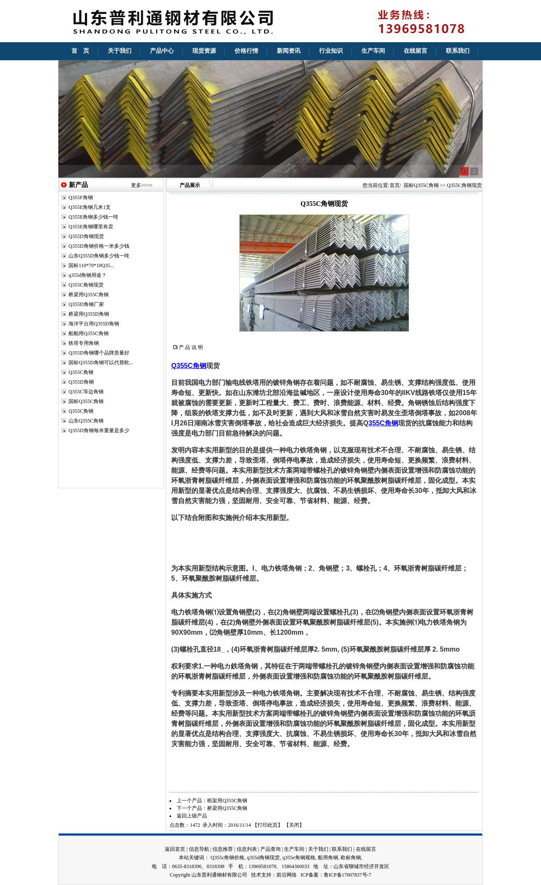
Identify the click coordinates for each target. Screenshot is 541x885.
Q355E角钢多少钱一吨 (93, 217)
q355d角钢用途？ (87, 275)
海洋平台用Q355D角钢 (93, 324)
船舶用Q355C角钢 (88, 333)
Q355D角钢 (80, 382)
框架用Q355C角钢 (227, 801)
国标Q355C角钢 (86, 401)
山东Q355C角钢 (86, 421)
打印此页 (267, 825)
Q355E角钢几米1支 (89, 207)
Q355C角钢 (80, 372)
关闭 (294, 825)
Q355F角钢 (80, 197)
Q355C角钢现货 (86, 285)
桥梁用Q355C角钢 (88, 295)
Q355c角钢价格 (227, 858)
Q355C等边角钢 (86, 392)
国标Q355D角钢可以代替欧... (100, 362)
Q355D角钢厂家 (86, 304)
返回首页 (175, 849)
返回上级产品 (192, 816)
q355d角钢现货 (263, 858)
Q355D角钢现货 (86, 236)
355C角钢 (383, 423)
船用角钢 (328, 858)
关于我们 (318, 849)
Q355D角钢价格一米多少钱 (98, 246)
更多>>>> (142, 185)
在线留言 (366, 849)
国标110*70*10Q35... (91, 265)
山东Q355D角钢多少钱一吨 (98, 256)
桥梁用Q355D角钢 (88, 314)
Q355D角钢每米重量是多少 (98, 430)
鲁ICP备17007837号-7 (348, 875)
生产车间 (294, 849)
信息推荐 (223, 849)
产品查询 (270, 849)
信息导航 (199, 849)
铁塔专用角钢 (83, 343)
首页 (395, 185)
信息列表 (247, 849)
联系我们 (342, 849)
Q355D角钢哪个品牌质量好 (98, 353)
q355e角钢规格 (298, 858)
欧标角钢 (351, 858)
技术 (256, 875)
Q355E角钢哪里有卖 (90, 227)
